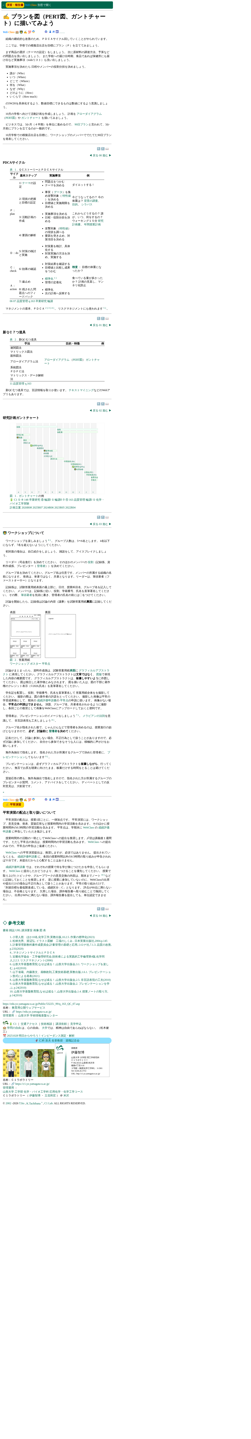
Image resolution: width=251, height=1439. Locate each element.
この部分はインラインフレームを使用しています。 (57, 724)
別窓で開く (44, 4)
